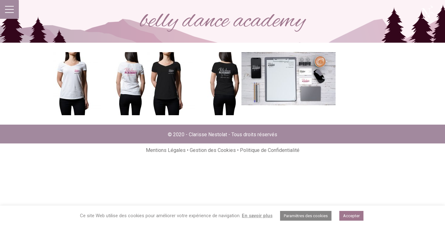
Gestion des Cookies (213, 150)
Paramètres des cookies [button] (306, 215)
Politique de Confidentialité (269, 150)
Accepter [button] (351, 215)
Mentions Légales (166, 150)
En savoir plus (257, 215)
